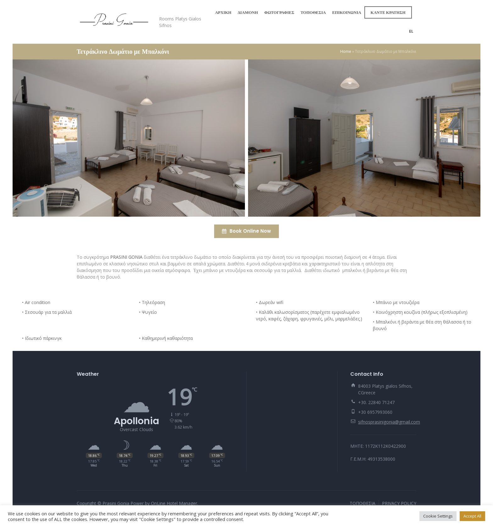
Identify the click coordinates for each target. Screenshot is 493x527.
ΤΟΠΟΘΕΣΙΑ (313, 12)
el (411, 31)
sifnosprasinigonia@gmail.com (389, 422)
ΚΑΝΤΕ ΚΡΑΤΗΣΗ (388, 12)
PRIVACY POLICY (399, 503)
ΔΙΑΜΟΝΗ (248, 12)
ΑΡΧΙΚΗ (223, 12)
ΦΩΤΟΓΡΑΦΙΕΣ (279, 12)
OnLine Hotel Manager (174, 503)
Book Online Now (246, 231)
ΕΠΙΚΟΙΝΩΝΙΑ (346, 12)
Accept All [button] (472, 516)
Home (345, 51)
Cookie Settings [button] (438, 516)
